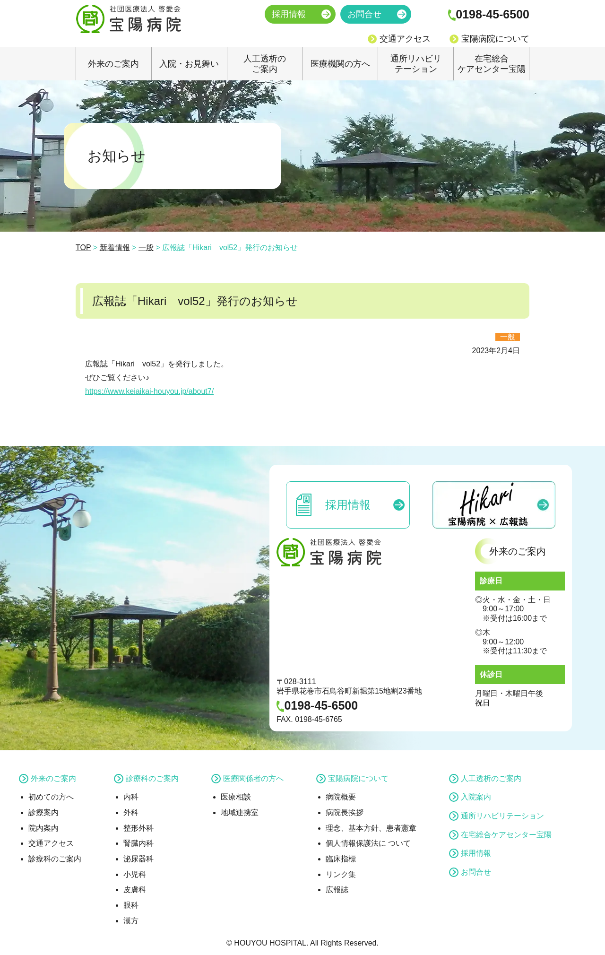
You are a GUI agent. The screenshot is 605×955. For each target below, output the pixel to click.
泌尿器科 (138, 859)
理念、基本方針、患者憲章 (371, 828)
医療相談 (236, 797)
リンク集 (341, 874)
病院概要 (341, 797)
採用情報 (289, 14)
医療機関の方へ (340, 64)
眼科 (130, 905)
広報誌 (337, 890)
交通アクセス (405, 38)
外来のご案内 (113, 64)
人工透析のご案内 (264, 64)
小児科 (134, 874)
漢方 (130, 921)
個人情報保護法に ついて (368, 843)
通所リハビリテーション (415, 64)
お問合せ (364, 14)
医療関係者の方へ (253, 778)
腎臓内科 (138, 843)
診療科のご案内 (54, 859)
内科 (130, 797)
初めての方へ (51, 797)
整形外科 (138, 828)
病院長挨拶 (344, 812)
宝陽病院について (495, 38)
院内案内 (43, 828)
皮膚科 (134, 890)
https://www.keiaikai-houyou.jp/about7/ (149, 391)
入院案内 (476, 797)
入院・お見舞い (189, 64)
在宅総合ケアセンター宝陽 (492, 64)
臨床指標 (341, 859)
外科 (130, 812)
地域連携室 (240, 812)
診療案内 (43, 812)
